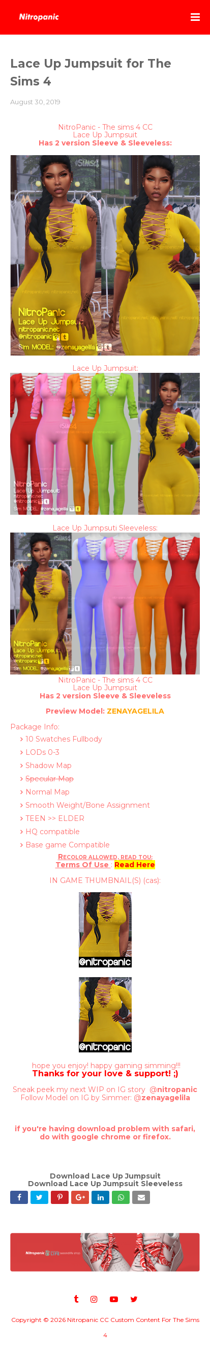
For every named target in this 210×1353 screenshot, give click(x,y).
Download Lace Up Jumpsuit (105, 1176)
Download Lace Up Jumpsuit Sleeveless (105, 1183)
